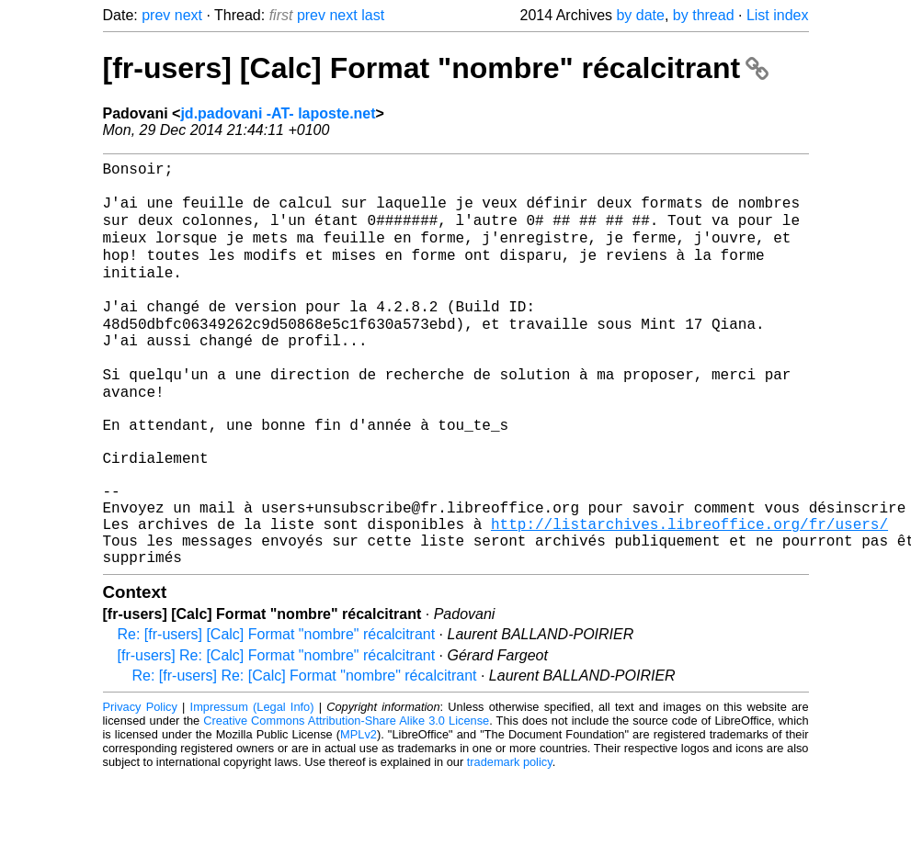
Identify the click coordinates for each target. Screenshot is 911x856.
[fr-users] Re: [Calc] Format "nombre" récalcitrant (277, 735)
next (188, 15)
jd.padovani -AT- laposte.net (277, 113)
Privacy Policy (140, 787)
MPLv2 (358, 814)
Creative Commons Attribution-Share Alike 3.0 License (346, 800)
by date (640, 15)
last (372, 15)
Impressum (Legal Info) (252, 787)
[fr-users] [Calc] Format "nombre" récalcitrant (436, 67)
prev (156, 15)
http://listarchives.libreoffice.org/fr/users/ (689, 596)
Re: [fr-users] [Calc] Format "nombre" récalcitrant (277, 714)
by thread (703, 15)
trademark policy (509, 842)
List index (777, 15)
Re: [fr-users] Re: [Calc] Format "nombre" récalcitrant (304, 755)
